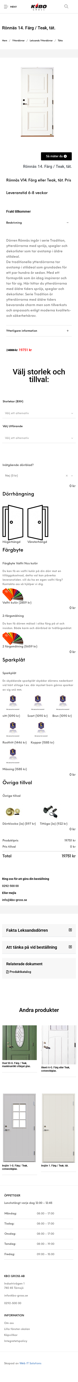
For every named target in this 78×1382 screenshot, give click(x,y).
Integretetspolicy (15, 1341)
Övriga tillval (11, 796)
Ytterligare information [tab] (21, 331)
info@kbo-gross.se (16, 1295)
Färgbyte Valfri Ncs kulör (20, 563)
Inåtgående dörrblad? (18, 465)
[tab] (39, 271)
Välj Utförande (13, 426)
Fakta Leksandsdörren (27, 930)
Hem (4, 41)
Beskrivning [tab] (14, 223)
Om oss (9, 1323)
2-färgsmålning (13, 616)
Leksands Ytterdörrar (41, 41)
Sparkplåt (9, 673)
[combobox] (39, 413)
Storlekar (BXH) (13, 401)
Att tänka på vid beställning (31, 947)
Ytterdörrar (18, 41)
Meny (13, 7)
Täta (60, 41)
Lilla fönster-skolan (17, 1329)
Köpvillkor (10, 1335)
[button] (39, 930)
